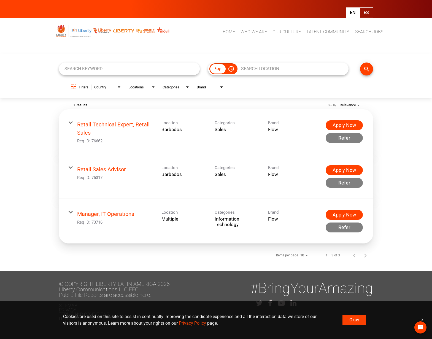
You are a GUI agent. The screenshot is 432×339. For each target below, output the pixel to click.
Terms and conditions (84, 314)
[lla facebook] (270, 303)
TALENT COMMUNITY (327, 31)
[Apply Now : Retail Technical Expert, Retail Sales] (344, 125)
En (352, 12)
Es (366, 12)
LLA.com (68, 318)
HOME (229, 31)
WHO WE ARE (254, 31)
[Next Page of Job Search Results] (365, 255)
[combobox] (129, 68)
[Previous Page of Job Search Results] (354, 255)
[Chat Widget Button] (420, 327)
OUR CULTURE (286, 31)
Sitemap (68, 305)
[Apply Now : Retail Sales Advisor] (344, 170)
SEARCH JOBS (369, 31)
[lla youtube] (281, 303)
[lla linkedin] (293, 303)
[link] (216, 131)
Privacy (67, 310)
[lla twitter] (259, 303)
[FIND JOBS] (366, 69)
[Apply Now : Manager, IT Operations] (344, 215)
